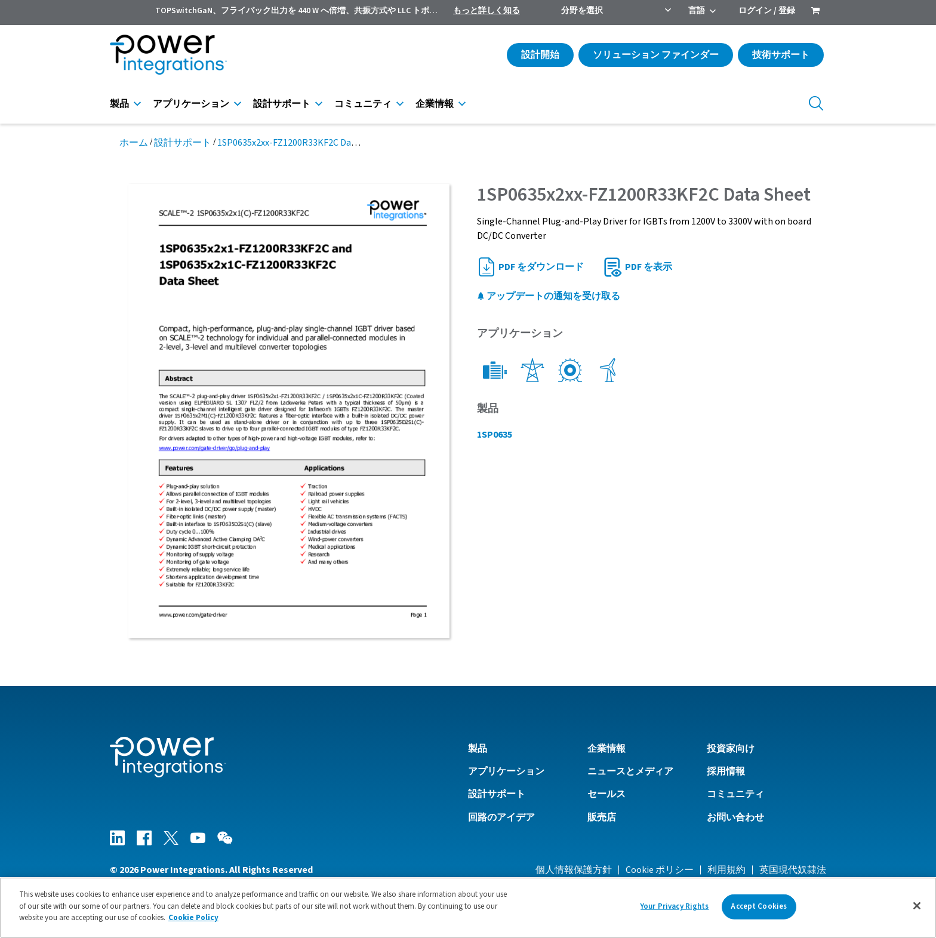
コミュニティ (363, 103)
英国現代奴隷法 (792, 870)
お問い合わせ (735, 817)
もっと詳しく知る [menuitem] (486, 11)
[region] (468, 907)
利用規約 (726, 870)
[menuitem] (815, 12)
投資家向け (731, 748)
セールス (606, 794)
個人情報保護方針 (573, 870)
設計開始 (540, 54)
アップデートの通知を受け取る (548, 296)
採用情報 (726, 771)
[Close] (917, 906)
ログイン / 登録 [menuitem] (766, 11)
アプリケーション (191, 103)
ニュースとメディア (630, 771)
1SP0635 (494, 434)
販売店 (601, 817)
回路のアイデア (501, 817)
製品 (119, 103)
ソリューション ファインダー (656, 54)
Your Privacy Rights (675, 906)
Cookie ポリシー (660, 870)
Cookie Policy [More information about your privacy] (193, 917)
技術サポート (780, 54)
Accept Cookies (759, 906)
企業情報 (434, 103)
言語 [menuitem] (696, 11)
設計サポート (281, 103)
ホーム (133, 142)
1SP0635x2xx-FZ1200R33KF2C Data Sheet (301, 142)
